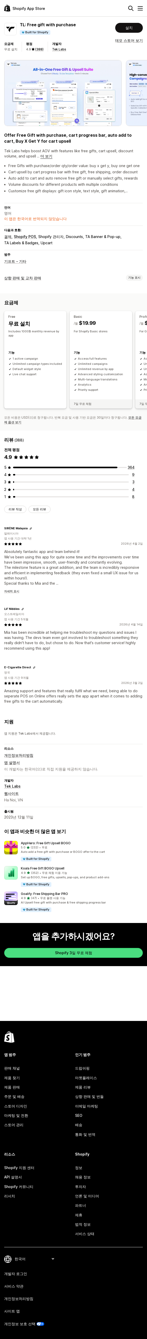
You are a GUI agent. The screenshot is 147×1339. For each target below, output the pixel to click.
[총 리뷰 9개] (133, 474)
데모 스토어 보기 (129, 40)
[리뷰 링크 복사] (31, 528)
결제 (7, 236)
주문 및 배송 (14, 1096)
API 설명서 (13, 1177)
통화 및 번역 (85, 1134)
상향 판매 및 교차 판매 (22, 278)
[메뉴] (140, 8)
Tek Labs (59, 49)
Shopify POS (25, 236)
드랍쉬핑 (82, 1068)
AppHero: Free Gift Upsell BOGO (46, 843)
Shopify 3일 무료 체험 (73, 953)
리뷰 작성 (15, 509)
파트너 (80, 1205)
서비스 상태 (84, 1233)
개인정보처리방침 (18, 755)
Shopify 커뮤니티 (18, 1186)
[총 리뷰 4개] (133, 489)
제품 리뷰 (83, 1087)
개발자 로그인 (15, 1273)
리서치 (9, 1196)
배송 (78, 1125)
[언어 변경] (34, 1258)
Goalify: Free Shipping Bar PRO (44, 894)
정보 (78, 1167)
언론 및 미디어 (87, 1196)
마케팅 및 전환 (16, 1115)
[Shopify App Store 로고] (24, 8)
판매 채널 (12, 1068)
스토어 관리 (13, 1125)
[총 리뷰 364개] (131, 467)
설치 (129, 27)
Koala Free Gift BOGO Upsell (42, 868)
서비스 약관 (13, 1286)
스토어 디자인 (15, 1106)
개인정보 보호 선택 (19, 1324)
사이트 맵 (12, 1311)
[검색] (130, 8)
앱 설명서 (12, 762)
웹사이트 (11, 793)
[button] (73, 851)
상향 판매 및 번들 (89, 1096)
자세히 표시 (11, 591)
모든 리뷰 (39, 509)
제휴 (78, 1215)
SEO (78, 1115)
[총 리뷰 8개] (133, 496)
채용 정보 (83, 1177)
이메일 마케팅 (86, 1106)
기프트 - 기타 (15, 261)
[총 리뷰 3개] (133, 482)
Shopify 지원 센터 (19, 1167)
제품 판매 (12, 1087)
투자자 (80, 1186)
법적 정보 (83, 1224)
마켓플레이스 (86, 1078)
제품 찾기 (12, 1078)
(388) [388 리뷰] (39, 49)
